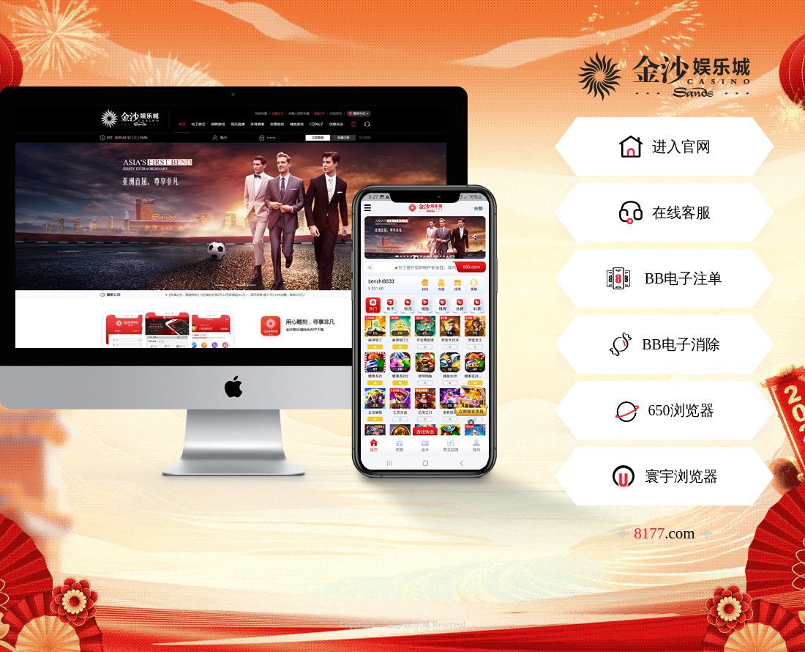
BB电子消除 (664, 344)
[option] (230, 226)
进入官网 (665, 146)
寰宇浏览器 (665, 476)
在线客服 (665, 212)
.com (664, 533)
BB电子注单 (665, 278)
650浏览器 (664, 410)
